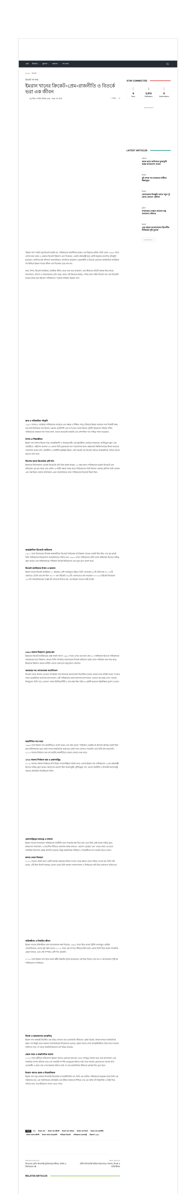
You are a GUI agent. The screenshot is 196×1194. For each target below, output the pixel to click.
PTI (34, 1066)
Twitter (102, 1177)
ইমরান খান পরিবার (68, 1066)
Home (27, 73)
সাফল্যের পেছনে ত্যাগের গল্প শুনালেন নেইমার (154, 212)
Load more (149, 240)
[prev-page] (27, 1157)
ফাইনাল (40, 1143)
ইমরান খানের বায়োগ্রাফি (49, 1070)
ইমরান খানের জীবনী (32, 1070)
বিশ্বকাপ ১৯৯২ (94, 1070)
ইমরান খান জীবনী (53, 1066)
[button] (167, 64)
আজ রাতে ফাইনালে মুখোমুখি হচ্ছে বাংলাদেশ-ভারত (40, 1148)
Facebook (85, 1177)
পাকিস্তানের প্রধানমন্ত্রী (80, 1070)
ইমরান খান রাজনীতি (97, 1066)
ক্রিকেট (34, 73)
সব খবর (35, 80)
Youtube (118, 1177)
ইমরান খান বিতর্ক (82, 1066)
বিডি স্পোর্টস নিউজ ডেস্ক (41, 98)
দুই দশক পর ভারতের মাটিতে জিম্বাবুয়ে (72, 1148)
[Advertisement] (81, 19)
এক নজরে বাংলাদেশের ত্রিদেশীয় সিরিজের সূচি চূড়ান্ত (155, 229)
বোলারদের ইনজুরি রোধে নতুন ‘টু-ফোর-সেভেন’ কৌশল (104, 1148)
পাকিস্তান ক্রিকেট (65, 1070)
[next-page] (31, 1157)
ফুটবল (144, 208)
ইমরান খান (41, 1066)
